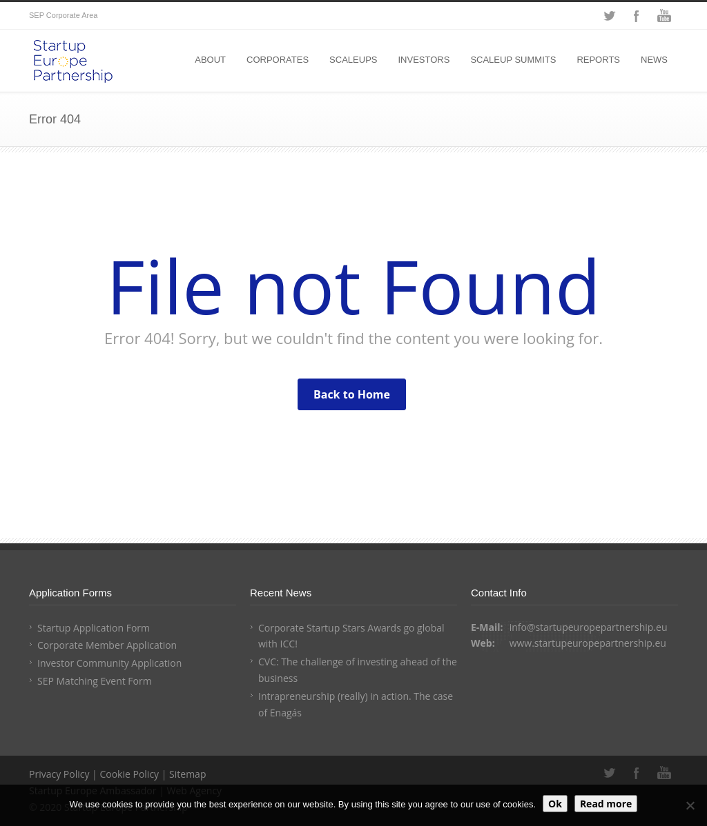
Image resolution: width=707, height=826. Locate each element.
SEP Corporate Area (63, 15)
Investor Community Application (109, 662)
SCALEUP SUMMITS (513, 59)
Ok (555, 803)
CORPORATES (277, 59)
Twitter (609, 16)
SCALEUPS (353, 59)
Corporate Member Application (107, 645)
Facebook (636, 16)
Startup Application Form (93, 627)
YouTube (664, 16)
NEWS (654, 59)
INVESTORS (423, 59)
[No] (690, 805)
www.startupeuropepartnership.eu (588, 642)
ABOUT (210, 59)
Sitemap (187, 773)
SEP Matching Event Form (94, 680)
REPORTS (598, 59)
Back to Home (351, 394)
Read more (606, 803)
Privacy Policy (59, 773)
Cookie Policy (129, 773)
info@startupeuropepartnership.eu (589, 627)
